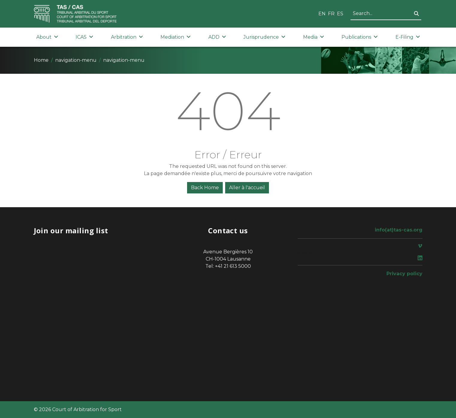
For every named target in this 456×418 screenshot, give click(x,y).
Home (41, 60)
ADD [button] (217, 37)
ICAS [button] (84, 37)
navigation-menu (76, 60)
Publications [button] (359, 37)
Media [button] (313, 37)
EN (322, 13)
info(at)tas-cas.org (398, 230)
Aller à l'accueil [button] (247, 187)
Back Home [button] (205, 187)
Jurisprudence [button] (264, 37)
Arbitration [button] (127, 37)
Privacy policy (404, 273)
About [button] (47, 37)
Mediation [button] (175, 37)
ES (340, 13)
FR (331, 13)
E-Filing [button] (407, 37)
